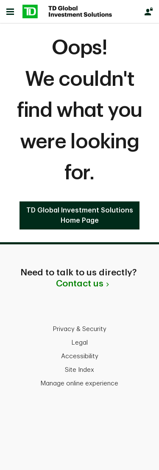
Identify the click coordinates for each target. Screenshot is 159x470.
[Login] (149, 11)
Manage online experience (79, 383)
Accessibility (79, 356)
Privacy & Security (79, 329)
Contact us (79, 283)
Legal (80, 343)
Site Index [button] (79, 370)
